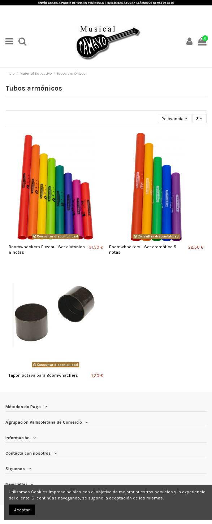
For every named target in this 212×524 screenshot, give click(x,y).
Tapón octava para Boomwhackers (43, 375)
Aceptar (22, 509)
